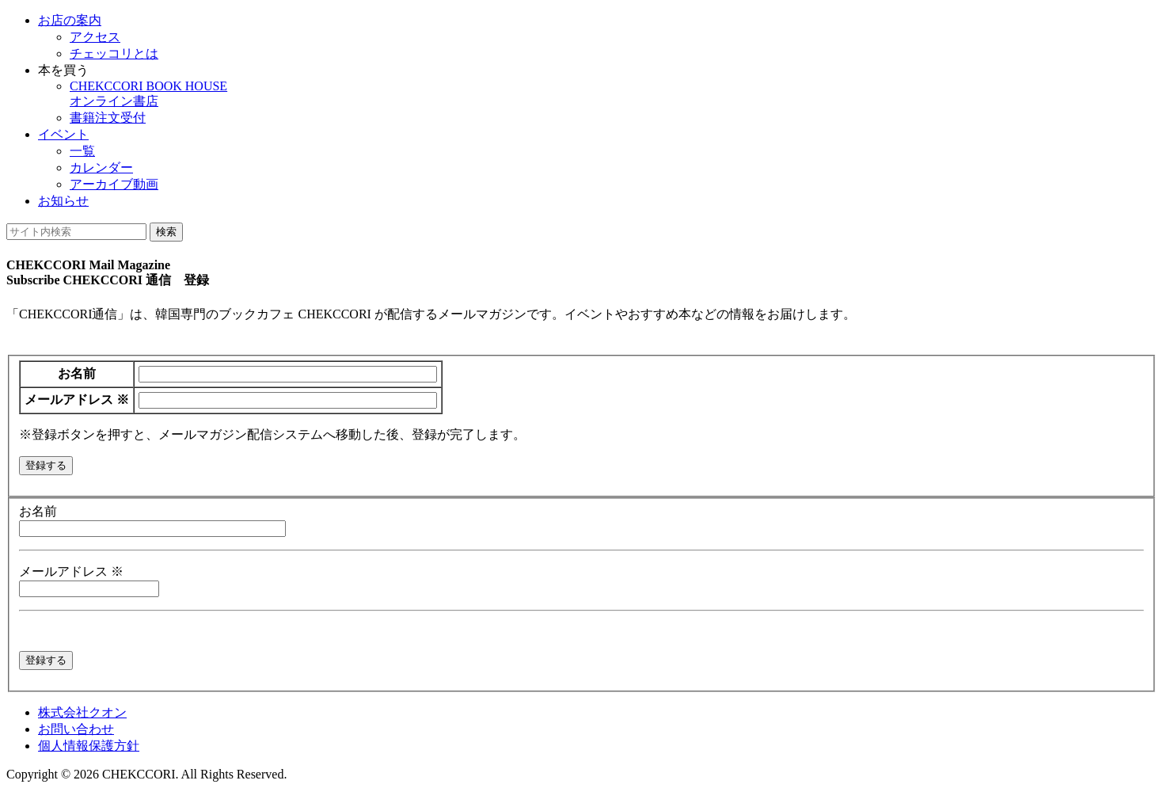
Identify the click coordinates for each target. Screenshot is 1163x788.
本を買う (63, 70)
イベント (63, 134)
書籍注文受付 (108, 117)
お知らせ (63, 200)
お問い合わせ (76, 729)
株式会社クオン (82, 712)
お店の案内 (69, 20)
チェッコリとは (114, 53)
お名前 (77, 373)
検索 (166, 232)
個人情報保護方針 (88, 745)
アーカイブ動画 (114, 184)
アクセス (95, 37)
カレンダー (101, 167)
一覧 (82, 151)
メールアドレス (77, 399)
